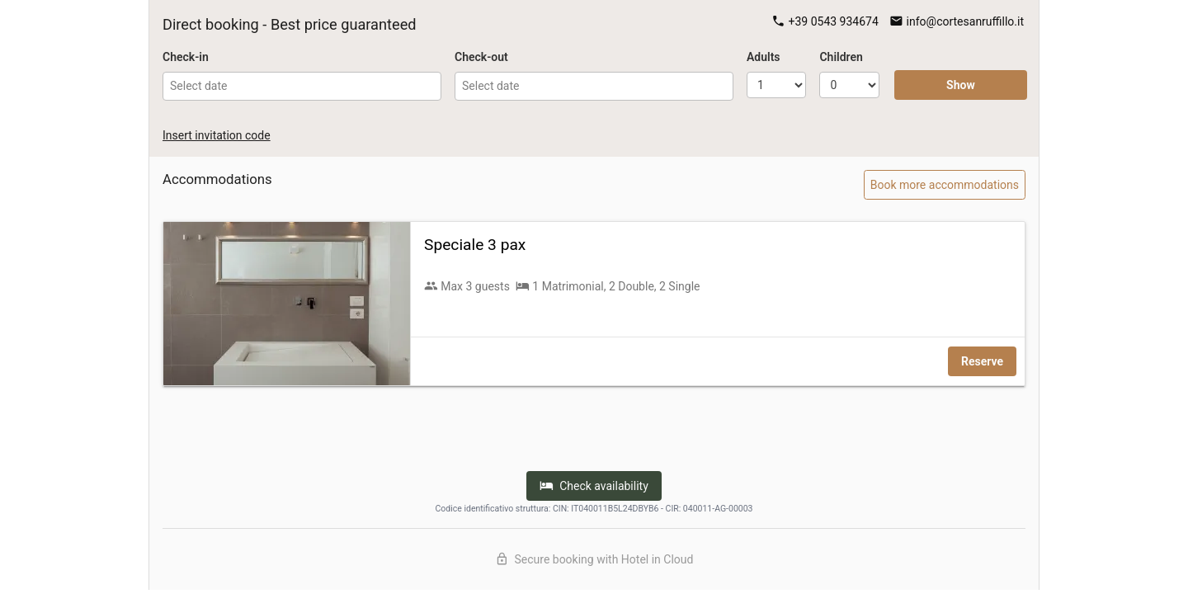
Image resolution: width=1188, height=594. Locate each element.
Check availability (594, 485)
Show (960, 85)
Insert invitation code (217, 135)
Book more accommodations (944, 184)
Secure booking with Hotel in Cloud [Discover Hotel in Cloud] (594, 559)
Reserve (982, 361)
